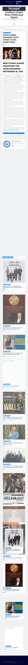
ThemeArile (14, 663)
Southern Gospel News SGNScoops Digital (14, 15)
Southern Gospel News (20, 133)
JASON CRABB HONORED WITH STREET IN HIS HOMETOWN (13, 29)
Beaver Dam (6, 133)
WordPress (16, 662)
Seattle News (21, 662)
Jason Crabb (12, 133)
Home (4, 28)
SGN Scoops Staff (7, 44)
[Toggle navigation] (14, 24)
